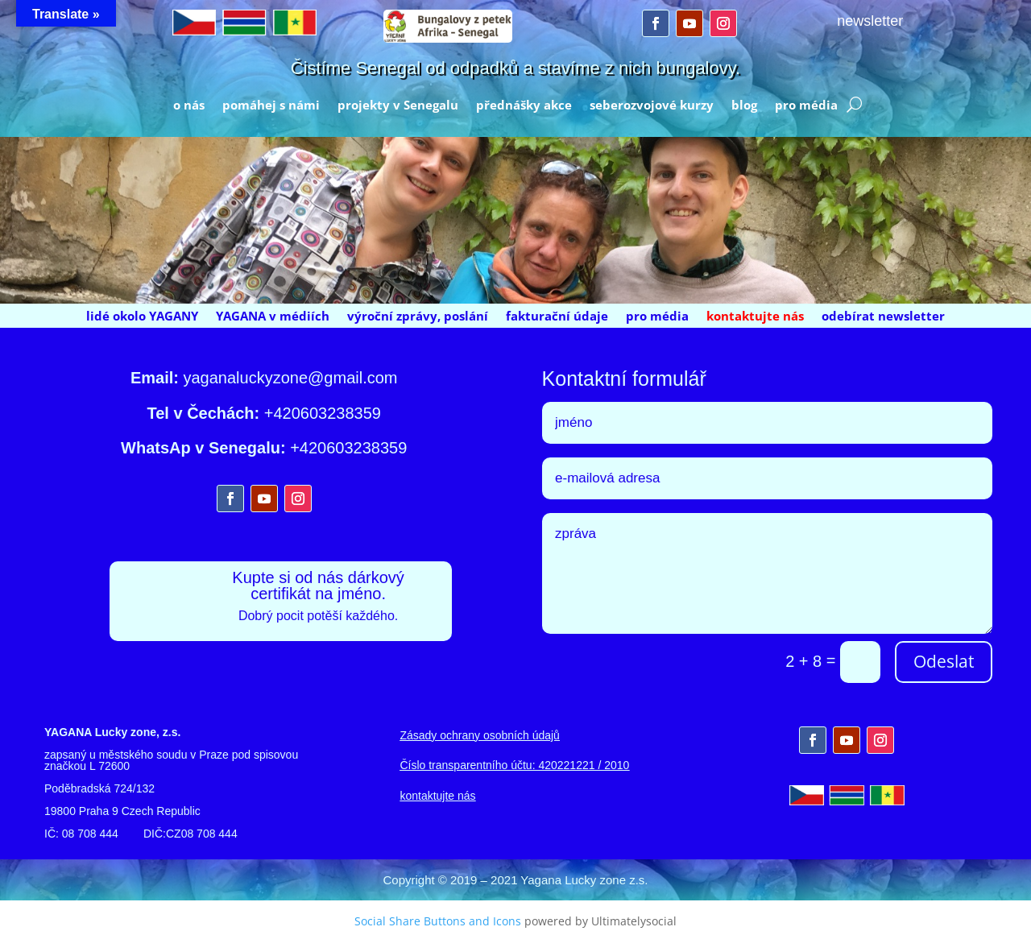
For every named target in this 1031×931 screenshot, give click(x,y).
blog (744, 106)
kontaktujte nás (755, 317)
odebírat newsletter (883, 317)
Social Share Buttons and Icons (437, 921)
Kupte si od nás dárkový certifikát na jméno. (318, 585)
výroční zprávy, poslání (417, 317)
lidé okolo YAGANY (142, 317)
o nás (189, 106)
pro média (806, 106)
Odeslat (943, 661)
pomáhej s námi (271, 106)
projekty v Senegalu (397, 106)
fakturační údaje (557, 317)
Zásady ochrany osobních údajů (479, 735)
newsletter (870, 21)
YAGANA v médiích (272, 317)
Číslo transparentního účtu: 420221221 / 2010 (514, 765)
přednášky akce (524, 106)
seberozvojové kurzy (652, 106)
